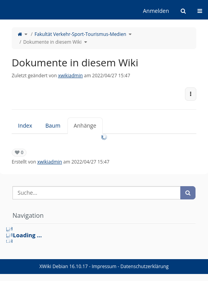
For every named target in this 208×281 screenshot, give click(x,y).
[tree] (104, 235)
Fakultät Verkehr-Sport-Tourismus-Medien (80, 34)
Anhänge (85, 125)
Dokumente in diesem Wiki (52, 42)
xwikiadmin (70, 75)
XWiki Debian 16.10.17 (64, 266)
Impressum (104, 266)
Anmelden (156, 10)
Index (25, 125)
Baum (52, 125)
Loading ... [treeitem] (27, 235)
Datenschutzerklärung (144, 266)
